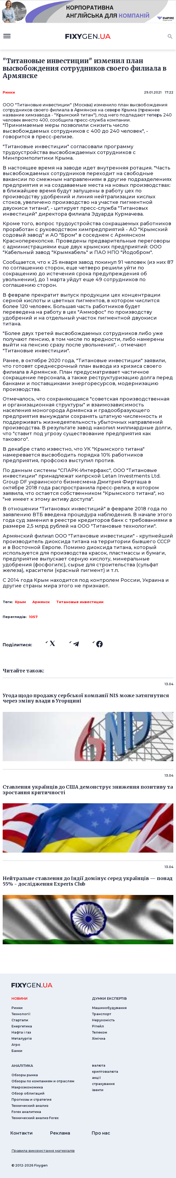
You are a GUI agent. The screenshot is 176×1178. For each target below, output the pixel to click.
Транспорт (101, 1014)
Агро (15, 1045)
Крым (20, 602)
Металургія (21, 1038)
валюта (98, 1065)
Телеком (99, 1032)
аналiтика (22, 1065)
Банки (16, 1051)
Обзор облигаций (28, 1093)
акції (96, 1078)
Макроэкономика (27, 1087)
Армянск (41, 602)
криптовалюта (105, 1072)
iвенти (97, 1090)
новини (19, 998)
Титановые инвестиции (79, 602)
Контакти (21, 1133)
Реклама (60, 1133)
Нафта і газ (21, 1032)
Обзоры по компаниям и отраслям (42, 1081)
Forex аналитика (26, 1112)
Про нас (100, 1133)
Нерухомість (103, 1020)
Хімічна (98, 1038)
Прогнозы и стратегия (31, 1100)
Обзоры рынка (24, 1075)
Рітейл (98, 1026)
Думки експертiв (109, 998)
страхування (103, 1084)
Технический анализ (29, 1106)
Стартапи (19, 1020)
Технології (20, 1014)
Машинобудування (109, 1008)
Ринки (9, 92)
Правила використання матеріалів (43, 1150)
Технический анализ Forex (35, 1118)
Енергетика (21, 1026)
